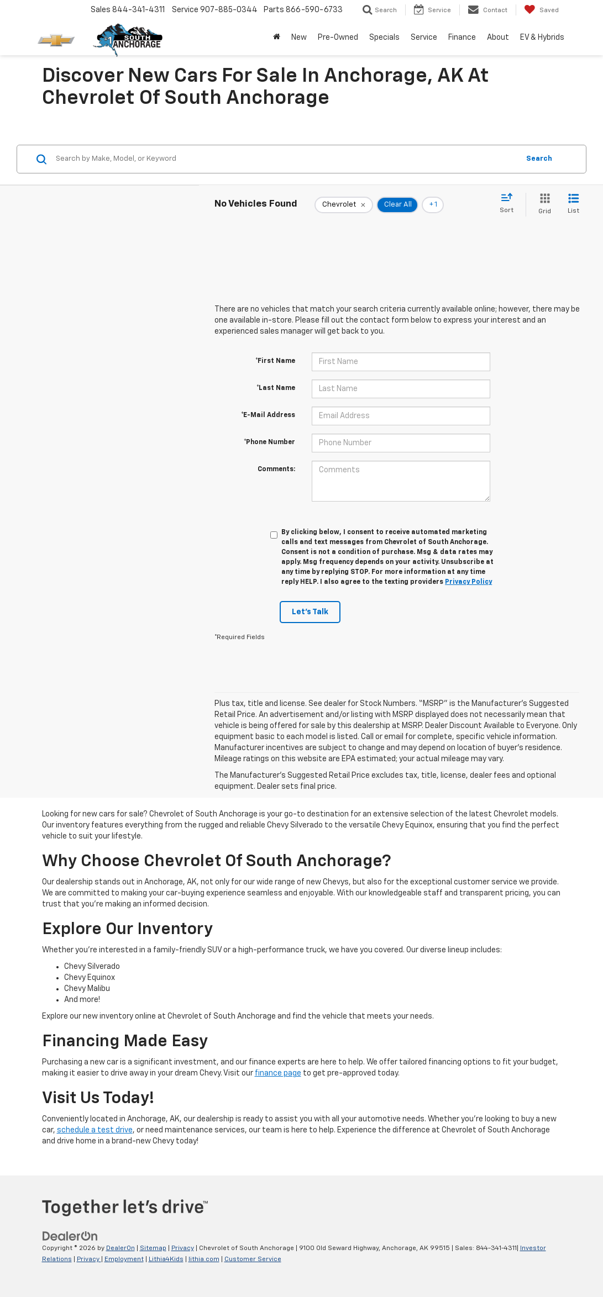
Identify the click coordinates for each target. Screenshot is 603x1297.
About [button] (498, 37)
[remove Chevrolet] (343, 205)
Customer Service (252, 1259)
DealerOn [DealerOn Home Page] (120, 1248)
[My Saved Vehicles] (541, 9)
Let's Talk (310, 612)
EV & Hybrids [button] (542, 37)
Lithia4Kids (166, 1259)
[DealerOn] (70, 1236)
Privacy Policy (468, 582)
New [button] (299, 37)
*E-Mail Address (268, 415)
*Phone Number (269, 442)
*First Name (275, 361)
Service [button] (424, 37)
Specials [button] (384, 37)
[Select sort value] (510, 204)
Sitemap (153, 1248)
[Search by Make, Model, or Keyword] (286, 159)
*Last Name (275, 388)
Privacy (182, 1248)
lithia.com (203, 1259)
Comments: (276, 469)
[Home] (277, 37)
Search (539, 158)
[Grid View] (542, 205)
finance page (278, 1073)
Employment (124, 1259)
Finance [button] (462, 37)
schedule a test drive (95, 1130)
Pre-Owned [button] (338, 37)
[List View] (573, 205)
